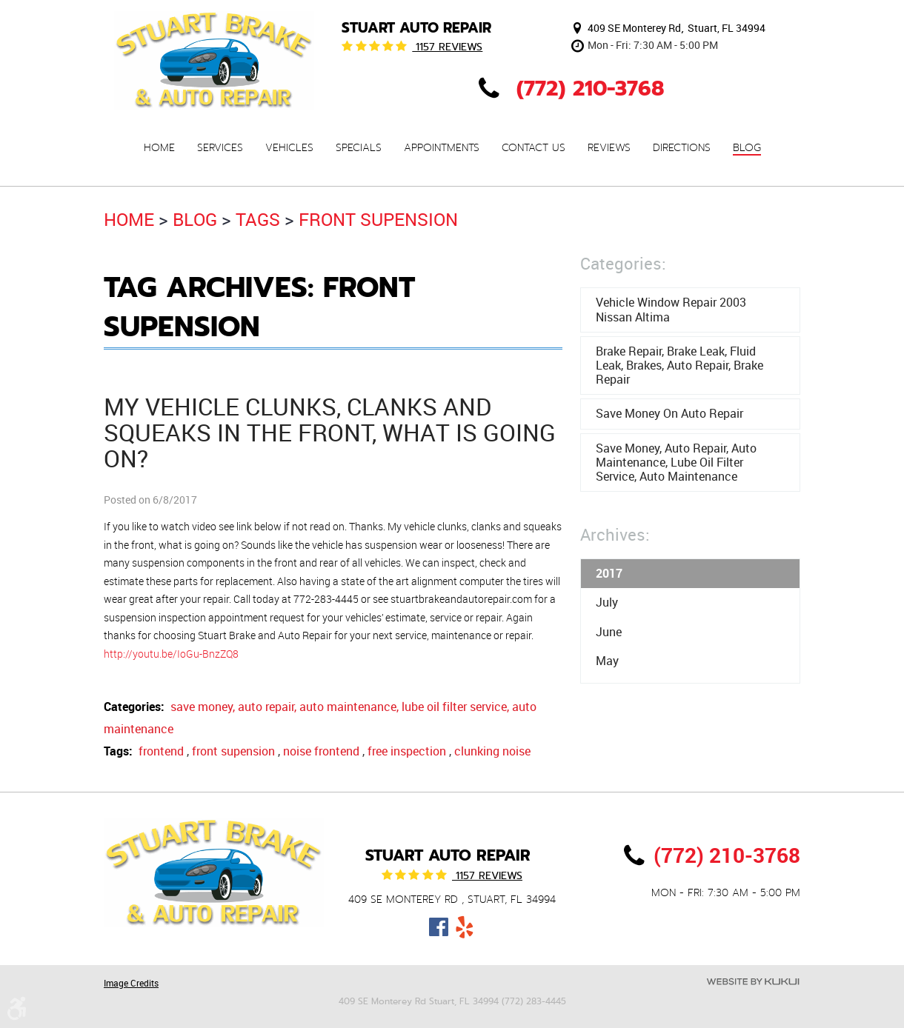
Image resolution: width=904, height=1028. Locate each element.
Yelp (465, 927)
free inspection (407, 751)
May (607, 660)
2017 (609, 573)
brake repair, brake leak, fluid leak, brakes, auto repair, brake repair (679, 365)
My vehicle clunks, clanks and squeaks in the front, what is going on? (330, 432)
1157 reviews (447, 46)
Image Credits (131, 983)
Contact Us (533, 148)
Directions (682, 148)
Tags (258, 219)
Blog (747, 148)
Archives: (615, 534)
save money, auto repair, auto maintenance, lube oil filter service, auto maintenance (676, 462)
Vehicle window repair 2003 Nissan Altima (671, 309)
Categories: (623, 263)
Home (159, 148)
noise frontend (321, 751)
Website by (752, 981)
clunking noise (492, 751)
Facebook (439, 927)
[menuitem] (159, 148)
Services (220, 148)
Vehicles (289, 148)
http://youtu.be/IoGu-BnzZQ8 (171, 654)
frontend (161, 751)
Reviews (609, 148)
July (607, 602)
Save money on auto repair (669, 413)
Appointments (441, 148)
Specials (359, 148)
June (609, 632)
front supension (378, 219)
